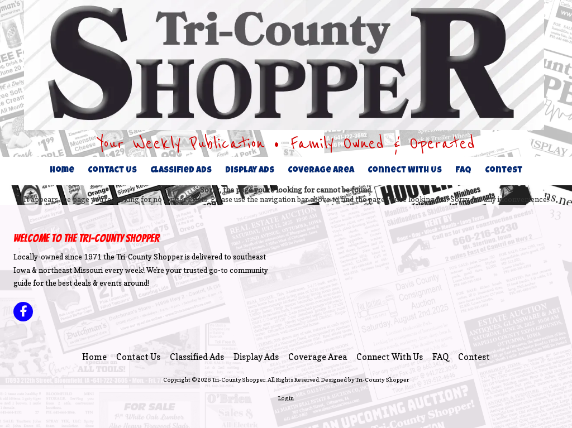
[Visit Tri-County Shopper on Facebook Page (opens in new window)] (23, 311)
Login (286, 398)
